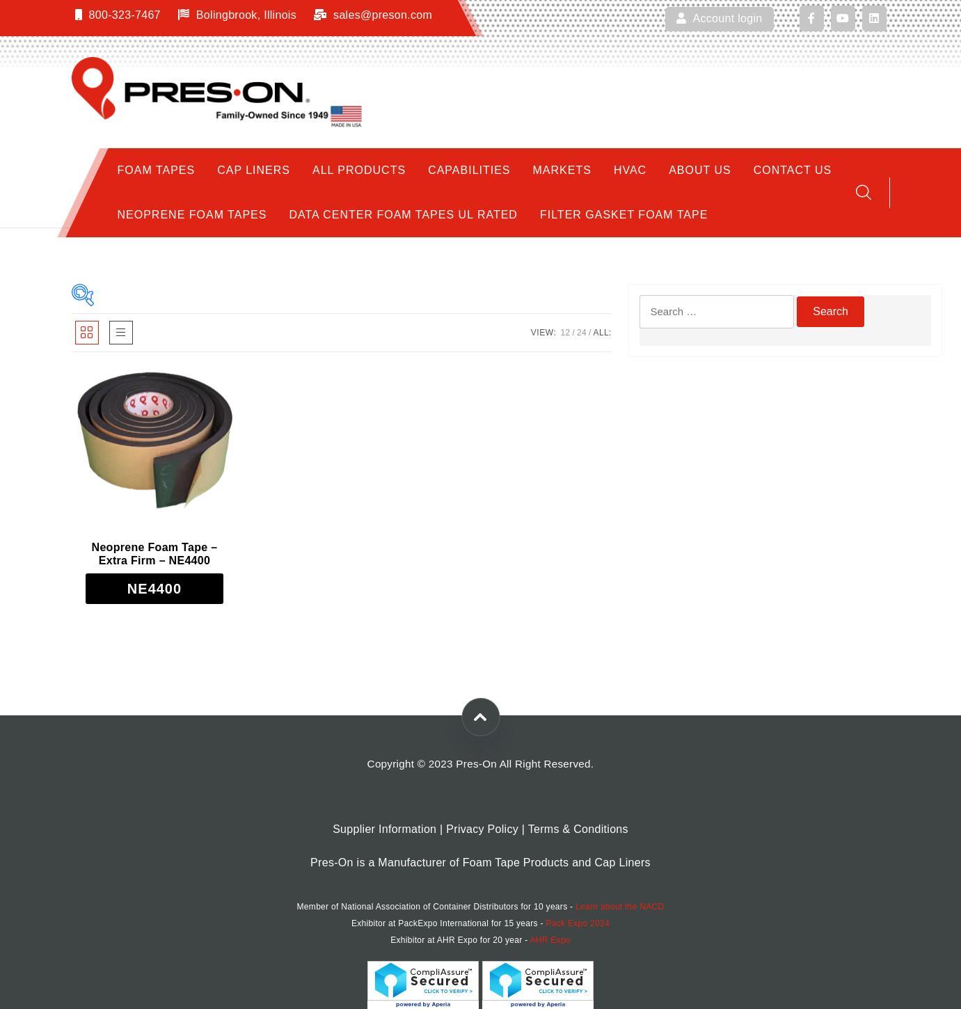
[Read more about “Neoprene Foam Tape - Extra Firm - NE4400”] (155, 588)
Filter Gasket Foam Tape (624, 215)
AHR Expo (550, 940)
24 (582, 332)
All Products (359, 170)
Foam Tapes (157, 170)
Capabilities (469, 170)
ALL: (603, 332)
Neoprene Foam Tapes (192, 215)
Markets (562, 170)
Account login (719, 18)
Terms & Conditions (578, 829)
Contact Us (793, 170)
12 (565, 332)
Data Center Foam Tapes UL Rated (403, 215)
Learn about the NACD (619, 907)
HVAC (630, 170)
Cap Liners (253, 170)
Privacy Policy (482, 829)
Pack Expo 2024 (578, 923)
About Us (700, 170)
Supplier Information (384, 829)
